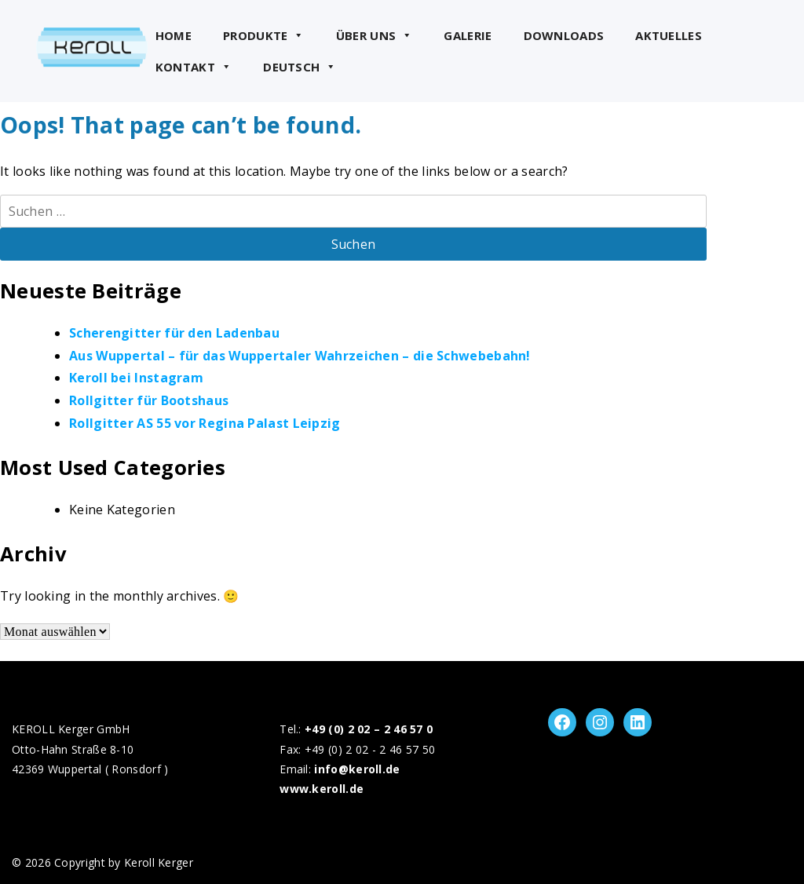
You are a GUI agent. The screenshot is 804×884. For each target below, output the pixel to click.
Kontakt (193, 66)
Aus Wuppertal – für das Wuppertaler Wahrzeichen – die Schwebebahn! (300, 355)
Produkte (264, 35)
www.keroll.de (322, 788)
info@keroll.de (357, 769)
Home (173, 35)
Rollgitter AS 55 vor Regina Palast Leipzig (205, 423)
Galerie (468, 35)
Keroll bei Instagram (136, 377)
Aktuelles (668, 35)
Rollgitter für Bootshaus (148, 400)
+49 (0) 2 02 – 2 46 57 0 (369, 728)
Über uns (374, 35)
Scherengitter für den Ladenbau (174, 333)
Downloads (564, 35)
